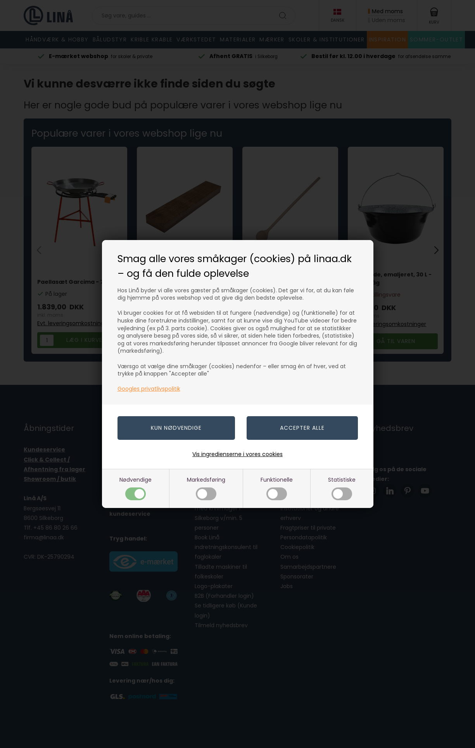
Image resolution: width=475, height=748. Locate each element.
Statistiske (342, 488)
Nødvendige (135, 488)
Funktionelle (277, 488)
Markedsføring (206, 488)
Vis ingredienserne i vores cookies (237, 454)
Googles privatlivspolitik (148, 389)
